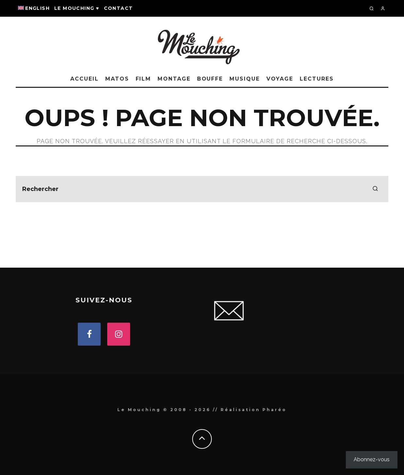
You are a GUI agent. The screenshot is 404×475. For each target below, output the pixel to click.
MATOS (117, 79)
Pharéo (274, 409)
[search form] (202, 189)
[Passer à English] (34, 8)
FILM (143, 79)
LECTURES (316, 79)
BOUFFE (210, 79)
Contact (118, 8)
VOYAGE (280, 79)
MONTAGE (174, 79)
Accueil (84, 79)
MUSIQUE (244, 79)
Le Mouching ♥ (76, 8)
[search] (375, 189)
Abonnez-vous (372, 459)
